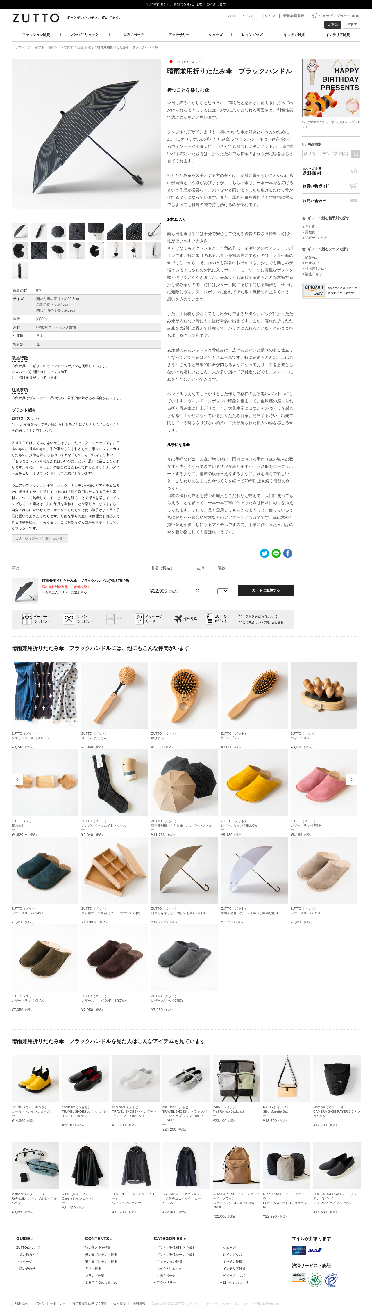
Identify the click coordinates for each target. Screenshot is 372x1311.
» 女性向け (310, 227)
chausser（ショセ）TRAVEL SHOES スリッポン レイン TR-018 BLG (84, 1111)
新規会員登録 (293, 16)
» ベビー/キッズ (314, 238)
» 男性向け (310, 232)
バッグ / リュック (85, 35)
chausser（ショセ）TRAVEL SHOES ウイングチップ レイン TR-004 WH (134, 1111)
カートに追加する (266, 590)
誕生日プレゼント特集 (101, 1261)
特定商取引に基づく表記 (89, 1303)
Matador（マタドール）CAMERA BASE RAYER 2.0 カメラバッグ (337, 1111)
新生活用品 (85, 47)
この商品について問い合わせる (263, 622)
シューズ (216, 35)
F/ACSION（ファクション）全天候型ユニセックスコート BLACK (183, 1198)
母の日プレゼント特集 (101, 1254)
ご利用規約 (20, 1303)
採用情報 (139, 1303)
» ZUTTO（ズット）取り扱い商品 (39, 539)
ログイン (268, 16)
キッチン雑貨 (294, 35)
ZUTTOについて (240, 16)
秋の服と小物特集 (98, 1247)
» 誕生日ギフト (314, 274)
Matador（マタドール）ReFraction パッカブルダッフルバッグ (34, 1198)
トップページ (21, 47)
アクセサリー (179, 35)
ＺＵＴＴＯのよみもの (101, 1282)
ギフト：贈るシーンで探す (54, 47)
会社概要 (119, 1303)
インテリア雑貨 (338, 35)
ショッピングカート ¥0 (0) (339, 16)
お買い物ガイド (331, 186)
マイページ (24, 1261)
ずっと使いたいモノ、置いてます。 (94, 18)
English (351, 24)
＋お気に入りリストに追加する (64, 592)
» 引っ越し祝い (314, 269)
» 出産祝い (310, 263)
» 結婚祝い (310, 257)
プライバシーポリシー (50, 1303)
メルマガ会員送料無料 (331, 171)
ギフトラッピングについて (260, 616)
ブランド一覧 (94, 1275)
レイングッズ (252, 35)
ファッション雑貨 (36, 35)
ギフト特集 (93, 1268)
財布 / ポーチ (134, 35)
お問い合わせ (331, 200)
